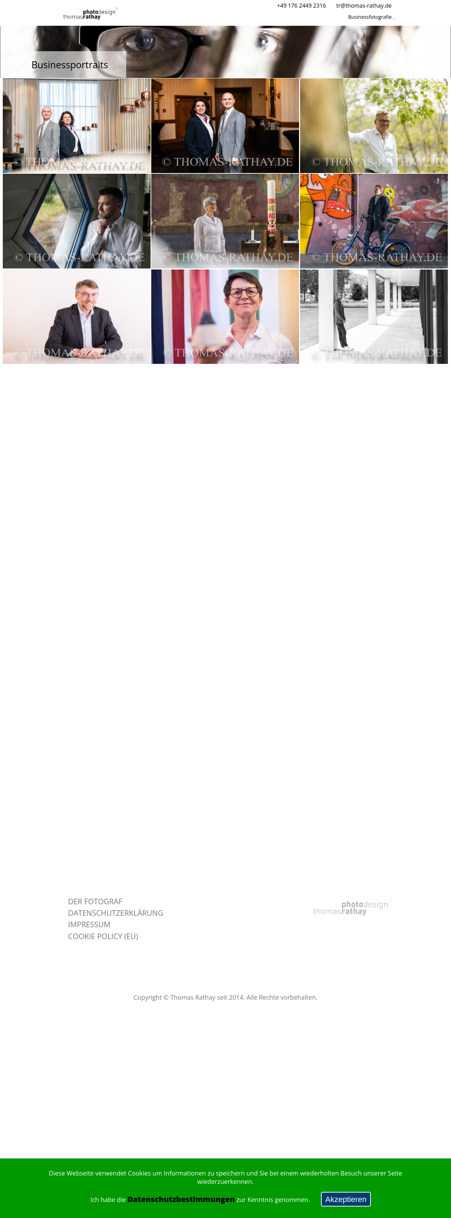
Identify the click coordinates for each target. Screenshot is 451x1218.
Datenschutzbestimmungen (181, 1199)
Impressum (89, 924)
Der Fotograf (95, 901)
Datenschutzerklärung (115, 913)
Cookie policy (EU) (103, 936)
